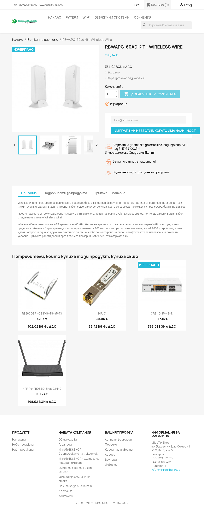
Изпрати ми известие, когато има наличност (155, 131)
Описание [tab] (29, 193)
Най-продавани (23, 449)
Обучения (142, 17)
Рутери (72, 17)
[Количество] (109, 94)
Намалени (19, 439)
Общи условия (68, 439)
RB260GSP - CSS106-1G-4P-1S (42, 313)
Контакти (66, 496)
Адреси (110, 454)
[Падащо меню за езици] (136, 5)
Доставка (65, 491)
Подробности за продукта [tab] (65, 193)
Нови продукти (23, 444)
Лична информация (118, 439)
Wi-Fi (86, 17)
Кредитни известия (119, 449)
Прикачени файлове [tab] (109, 193)
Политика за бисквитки (75, 486)
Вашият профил (119, 432)
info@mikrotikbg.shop (165, 469)
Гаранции (65, 444)
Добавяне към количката (150, 94)
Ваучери (111, 459)
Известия (112, 464)
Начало (54, 17)
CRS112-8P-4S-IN (162, 313)
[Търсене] (166, 25)
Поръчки (111, 444)
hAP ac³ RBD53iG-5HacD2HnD (42, 388)
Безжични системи (112, 17)
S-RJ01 (101, 313)
